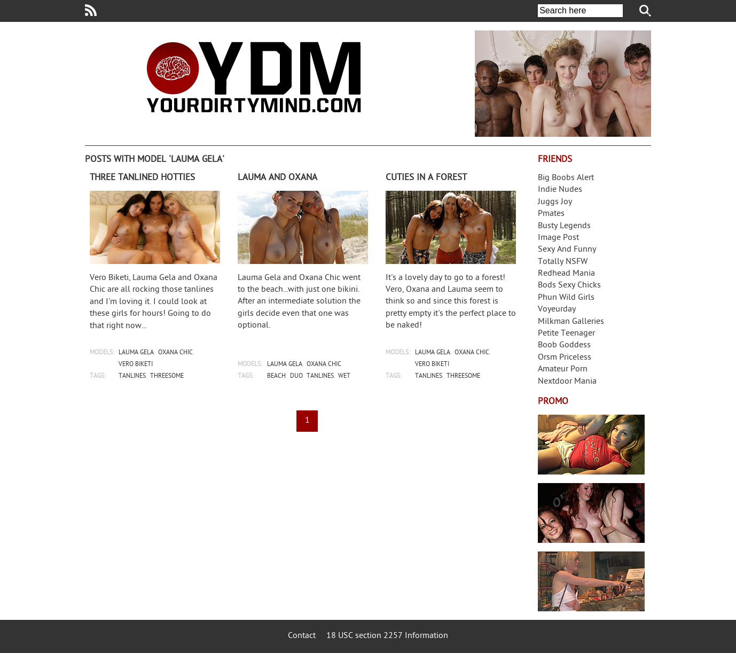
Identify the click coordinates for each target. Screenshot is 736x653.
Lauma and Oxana (277, 178)
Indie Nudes (560, 190)
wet (344, 376)
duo (296, 376)
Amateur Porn (563, 369)
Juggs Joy (555, 202)
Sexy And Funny (567, 249)
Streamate (591, 445)
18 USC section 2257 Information (387, 636)
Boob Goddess (564, 345)
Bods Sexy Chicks (569, 285)
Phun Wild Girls (566, 298)
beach (276, 376)
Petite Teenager (566, 333)
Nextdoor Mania (567, 381)
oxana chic (175, 353)
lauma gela (136, 353)
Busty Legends (564, 226)
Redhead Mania (566, 273)
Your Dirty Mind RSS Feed (91, 10)
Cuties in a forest (426, 178)
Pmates (551, 214)
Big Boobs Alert (566, 178)
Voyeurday (557, 309)
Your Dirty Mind (254, 76)
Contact (302, 636)
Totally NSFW (563, 262)
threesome (167, 376)
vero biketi (136, 365)
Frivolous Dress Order (591, 581)
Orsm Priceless (564, 357)
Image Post (558, 238)
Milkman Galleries (571, 322)
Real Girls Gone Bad (591, 513)
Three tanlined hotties (142, 178)
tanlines (132, 376)
